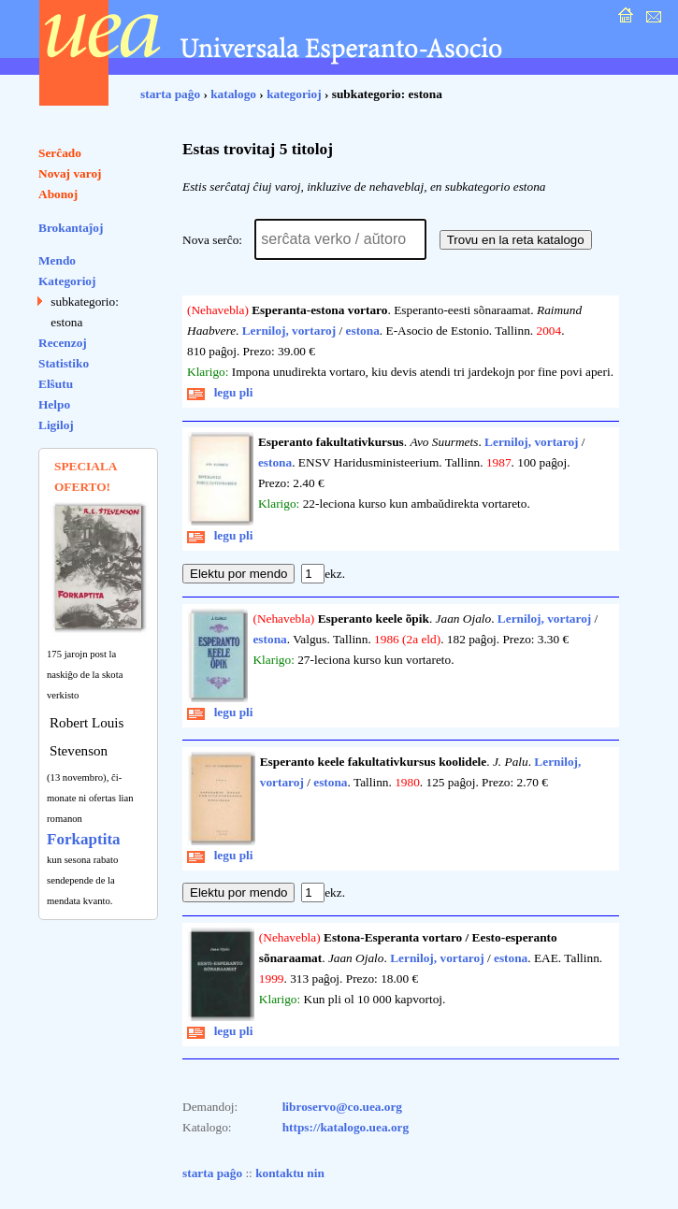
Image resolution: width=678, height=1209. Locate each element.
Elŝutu (55, 384)
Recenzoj (62, 343)
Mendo (57, 260)
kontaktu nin (290, 1173)
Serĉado (59, 153)
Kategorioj (66, 281)
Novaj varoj (70, 173)
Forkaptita (84, 839)
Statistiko (63, 363)
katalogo (233, 94)
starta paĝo (170, 94)
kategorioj (294, 94)
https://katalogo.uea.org (346, 1127)
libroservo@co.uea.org (342, 1107)
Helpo (54, 404)
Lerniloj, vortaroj (289, 331)
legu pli (220, 392)
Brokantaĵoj (70, 228)
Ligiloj (56, 425)
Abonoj (58, 194)
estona (363, 331)
